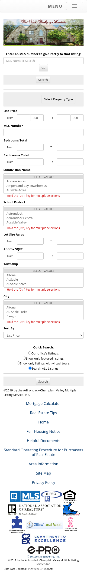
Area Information (43, 463)
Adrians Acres (43, 181)
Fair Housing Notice (44, 431)
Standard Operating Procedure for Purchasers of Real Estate (43, 452)
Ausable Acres (43, 190)
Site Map (43, 473)
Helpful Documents (43, 440)
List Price (10, 111)
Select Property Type (58, 100)
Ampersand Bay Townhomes (43, 186)
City (6, 296)
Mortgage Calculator (43, 403)
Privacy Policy (43, 482)
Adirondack (43, 213)
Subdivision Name (17, 170)
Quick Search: (43, 347)
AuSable (43, 279)
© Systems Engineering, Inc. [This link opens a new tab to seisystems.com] (43, 556)
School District (14, 202)
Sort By (8, 328)
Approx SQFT (13, 249)
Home (43, 422)
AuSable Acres (43, 284)
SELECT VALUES (43, 177)
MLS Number (13, 126)
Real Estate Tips (43, 412)
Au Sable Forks (43, 312)
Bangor (43, 316)
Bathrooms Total (16, 155)
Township (10, 264)
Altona (43, 275)
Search (43, 80)
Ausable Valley (43, 222)
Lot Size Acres (13, 234)
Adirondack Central (43, 218)
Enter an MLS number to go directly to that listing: (43, 54)
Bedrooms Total (15, 140)
